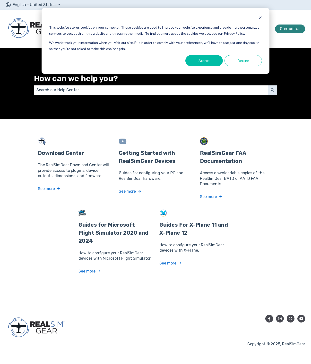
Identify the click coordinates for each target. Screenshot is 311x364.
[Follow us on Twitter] (290, 319)
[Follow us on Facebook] (269, 319)
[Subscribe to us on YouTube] (301, 319)
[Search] (272, 90)
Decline (243, 60)
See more (46, 188)
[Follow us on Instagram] (280, 319)
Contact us (290, 28)
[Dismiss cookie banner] (260, 18)
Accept (204, 60)
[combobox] (151, 90)
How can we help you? (76, 78)
